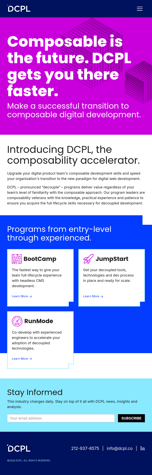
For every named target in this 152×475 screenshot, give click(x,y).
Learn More (22, 296)
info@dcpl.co (120, 448)
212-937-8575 (85, 448)
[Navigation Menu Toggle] (140, 8)
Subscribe (131, 418)
